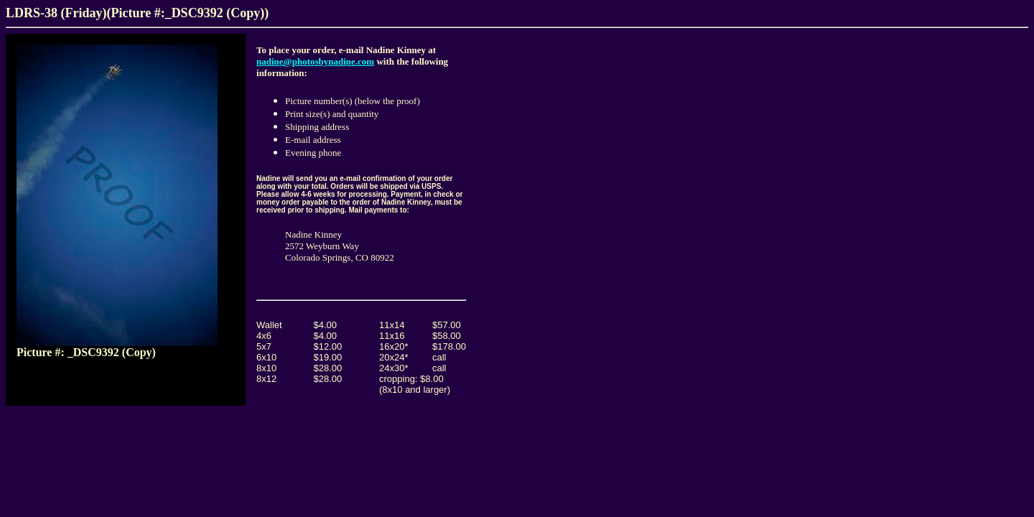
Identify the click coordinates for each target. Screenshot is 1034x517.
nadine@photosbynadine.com (315, 61)
